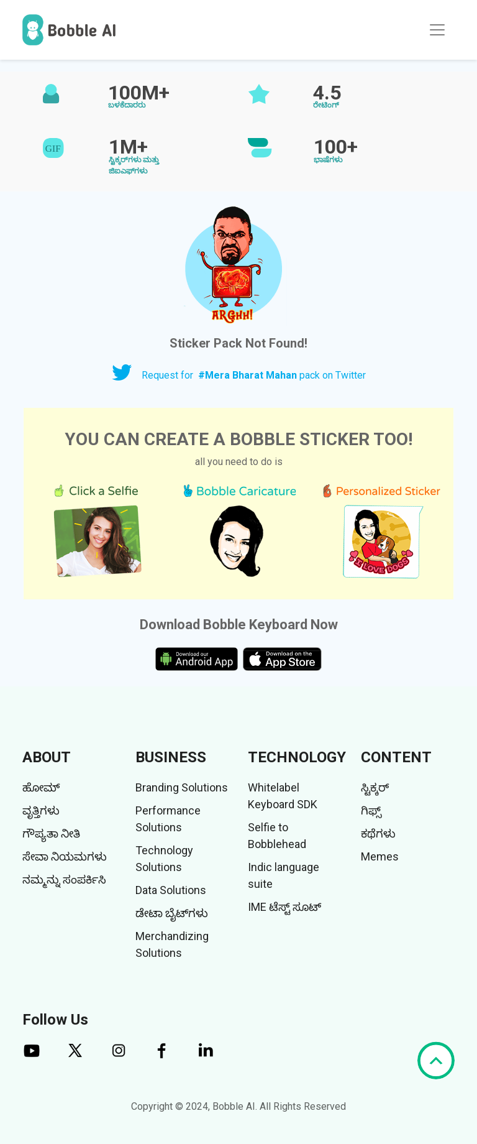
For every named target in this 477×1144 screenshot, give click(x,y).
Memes (380, 856)
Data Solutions (170, 890)
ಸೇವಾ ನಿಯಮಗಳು (64, 856)
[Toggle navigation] (437, 29)
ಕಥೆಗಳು (378, 833)
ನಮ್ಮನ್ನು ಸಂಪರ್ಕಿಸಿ (64, 879)
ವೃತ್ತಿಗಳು (41, 810)
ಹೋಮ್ (41, 787)
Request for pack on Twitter (254, 375)
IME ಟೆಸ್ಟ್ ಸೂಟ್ (284, 906)
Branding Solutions (181, 787)
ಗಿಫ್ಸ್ (371, 810)
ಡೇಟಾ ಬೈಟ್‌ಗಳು (171, 913)
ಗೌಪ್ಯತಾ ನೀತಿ (51, 833)
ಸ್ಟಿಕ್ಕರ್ (375, 787)
